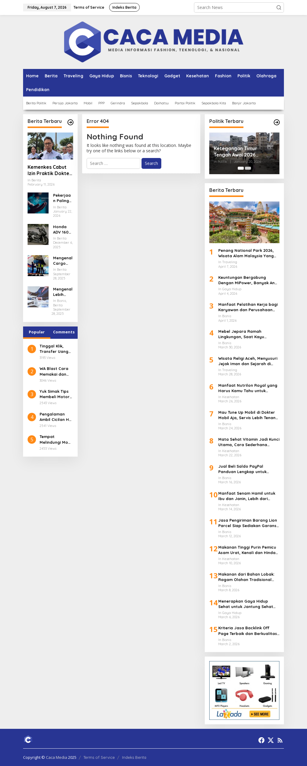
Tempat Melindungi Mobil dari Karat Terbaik (56, 439)
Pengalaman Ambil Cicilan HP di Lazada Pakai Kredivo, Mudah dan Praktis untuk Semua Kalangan (55, 417)
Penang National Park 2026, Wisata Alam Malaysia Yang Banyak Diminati (246, 253)
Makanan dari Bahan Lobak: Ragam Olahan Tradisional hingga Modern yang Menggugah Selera (246, 577)
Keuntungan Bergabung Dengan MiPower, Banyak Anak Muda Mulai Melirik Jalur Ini (248, 280)
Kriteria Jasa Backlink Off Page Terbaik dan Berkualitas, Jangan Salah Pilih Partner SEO (248, 630)
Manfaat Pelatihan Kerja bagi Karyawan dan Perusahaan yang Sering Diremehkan (248, 307)
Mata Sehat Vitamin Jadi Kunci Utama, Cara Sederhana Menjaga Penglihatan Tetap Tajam (248, 442)
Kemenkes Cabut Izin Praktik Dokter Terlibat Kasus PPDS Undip (49, 170)
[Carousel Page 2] (248, 168)
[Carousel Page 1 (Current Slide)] (241, 168)
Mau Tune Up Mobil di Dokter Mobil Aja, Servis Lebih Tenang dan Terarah (248, 415)
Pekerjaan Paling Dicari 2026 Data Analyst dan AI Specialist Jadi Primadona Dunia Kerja (63, 198)
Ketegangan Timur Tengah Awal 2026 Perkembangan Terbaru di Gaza (244, 151)
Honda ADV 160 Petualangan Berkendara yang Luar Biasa (62, 229)
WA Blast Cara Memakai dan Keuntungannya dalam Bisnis (55, 371)
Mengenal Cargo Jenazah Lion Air (63, 260)
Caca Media (56, 757)
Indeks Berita (134, 757)
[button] (279, 7)
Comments (64, 332)
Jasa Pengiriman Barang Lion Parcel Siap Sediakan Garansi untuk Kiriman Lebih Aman (247, 523)
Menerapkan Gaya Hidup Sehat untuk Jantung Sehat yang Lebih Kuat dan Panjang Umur (247, 604)
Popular (37, 332)
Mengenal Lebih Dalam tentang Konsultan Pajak (63, 292)
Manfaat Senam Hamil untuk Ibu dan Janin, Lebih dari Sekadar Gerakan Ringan (246, 496)
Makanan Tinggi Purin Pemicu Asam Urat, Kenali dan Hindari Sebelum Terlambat (248, 550)
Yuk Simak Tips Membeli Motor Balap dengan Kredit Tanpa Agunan (55, 394)
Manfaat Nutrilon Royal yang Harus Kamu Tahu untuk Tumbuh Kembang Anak (247, 388)
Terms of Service (99, 757)
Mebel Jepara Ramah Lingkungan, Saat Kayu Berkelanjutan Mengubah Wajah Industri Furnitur (243, 334)
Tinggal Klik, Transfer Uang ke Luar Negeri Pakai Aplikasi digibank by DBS (56, 349)
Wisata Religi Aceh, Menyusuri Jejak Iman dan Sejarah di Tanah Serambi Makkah (247, 361)
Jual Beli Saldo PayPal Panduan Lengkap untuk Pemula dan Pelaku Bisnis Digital (243, 469)
